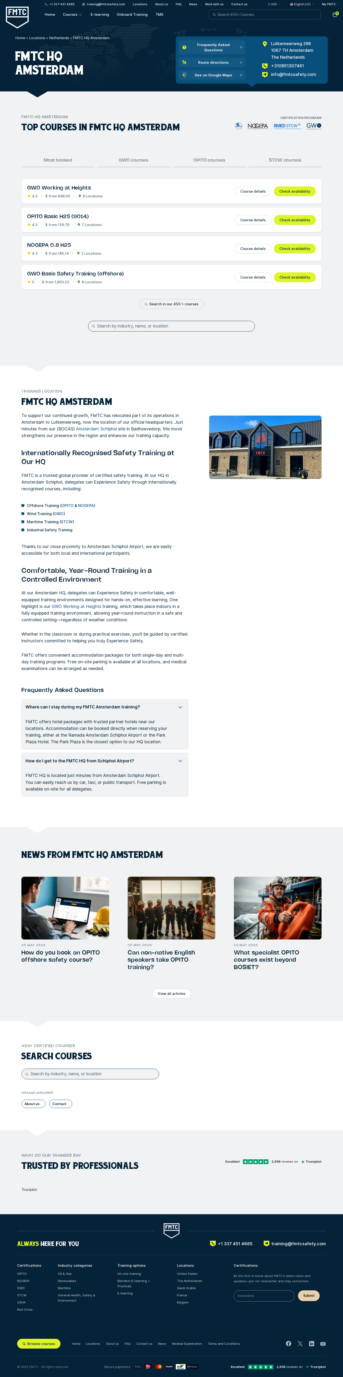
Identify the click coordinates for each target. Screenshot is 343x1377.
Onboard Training (132, 14)
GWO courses (133, 160)
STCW (67, 521)
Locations (140, 4)
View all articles (171, 993)
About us (161, 4)
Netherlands (59, 38)
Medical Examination (187, 1343)
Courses (70, 14)
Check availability (294, 191)
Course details (253, 191)
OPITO (67, 505)
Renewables (67, 1281)
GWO (59, 513)
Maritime (64, 1288)
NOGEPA (86, 505)
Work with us (214, 4)
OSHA (21, 1302)
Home (50, 14)
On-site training (129, 1274)
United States (187, 1274)
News (193, 4)
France (182, 1295)
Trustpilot (29, 1189)
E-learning (100, 14)
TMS (159, 14)
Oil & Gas (65, 1274)
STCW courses (285, 160)
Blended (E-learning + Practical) (133, 1283)
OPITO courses (209, 160)
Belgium (182, 1302)
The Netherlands (189, 1281)
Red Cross (25, 1309)
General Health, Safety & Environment (76, 1297)
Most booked (58, 160)
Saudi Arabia (186, 1288)
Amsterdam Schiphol (96, 428)
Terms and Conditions (224, 1343)
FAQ (179, 4)
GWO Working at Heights (76, 606)
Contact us (239, 4)
